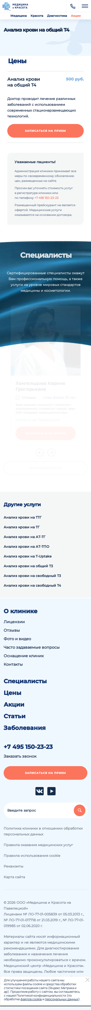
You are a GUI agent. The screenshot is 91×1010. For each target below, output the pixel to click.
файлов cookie (31, 999)
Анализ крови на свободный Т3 (32, 576)
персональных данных (61, 999)
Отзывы (12, 630)
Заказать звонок (20, 756)
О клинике (20, 611)
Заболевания (25, 728)
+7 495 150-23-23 (46, 198)
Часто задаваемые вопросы (32, 647)
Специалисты (25, 681)
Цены (12, 693)
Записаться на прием (45, 131)
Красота (37, 16)
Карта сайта (14, 877)
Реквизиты (13, 866)
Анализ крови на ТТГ (22, 517)
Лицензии (14, 622)
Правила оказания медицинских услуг (38, 845)
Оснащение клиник (24, 656)
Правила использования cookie (32, 855)
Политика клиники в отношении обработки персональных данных (43, 831)
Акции (76, 16)
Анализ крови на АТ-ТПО (26, 546)
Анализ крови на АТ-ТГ (24, 537)
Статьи (14, 716)
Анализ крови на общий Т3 (28, 566)
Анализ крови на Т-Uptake (28, 556)
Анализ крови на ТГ (22, 527)
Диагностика (57, 16)
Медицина (18, 16)
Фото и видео (17, 639)
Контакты (13, 664)
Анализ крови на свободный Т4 (32, 585)
